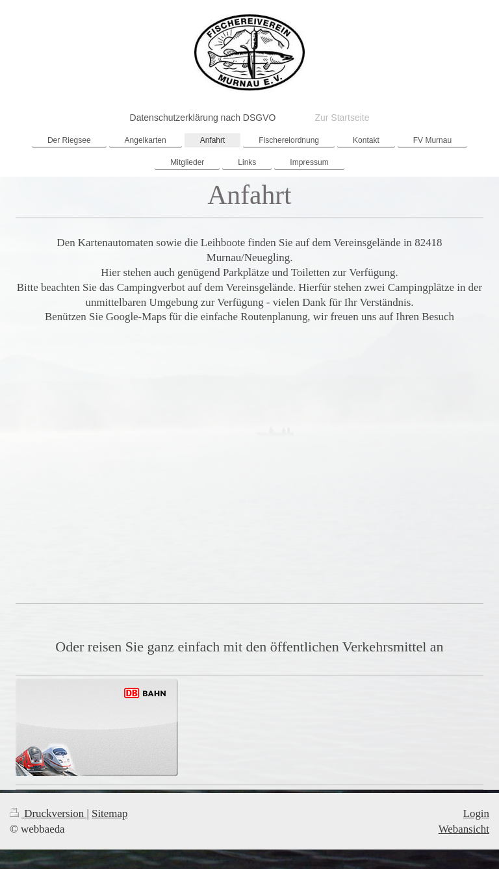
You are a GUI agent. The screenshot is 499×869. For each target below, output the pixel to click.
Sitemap (109, 813)
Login (476, 813)
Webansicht (464, 829)
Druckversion (48, 813)
